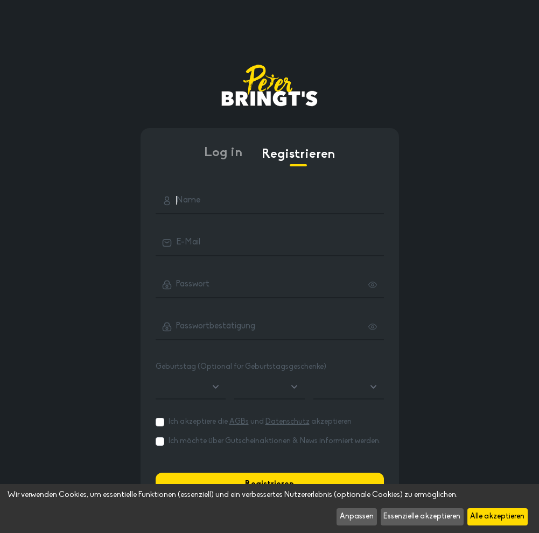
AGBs (239, 422)
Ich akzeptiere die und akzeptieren (260, 422)
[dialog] (269, 508)
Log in (223, 152)
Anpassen (357, 517)
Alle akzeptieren (497, 517)
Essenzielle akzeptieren (421, 517)
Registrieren (298, 157)
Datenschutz (287, 422)
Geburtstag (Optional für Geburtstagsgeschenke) (241, 367)
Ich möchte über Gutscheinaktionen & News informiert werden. (275, 441)
